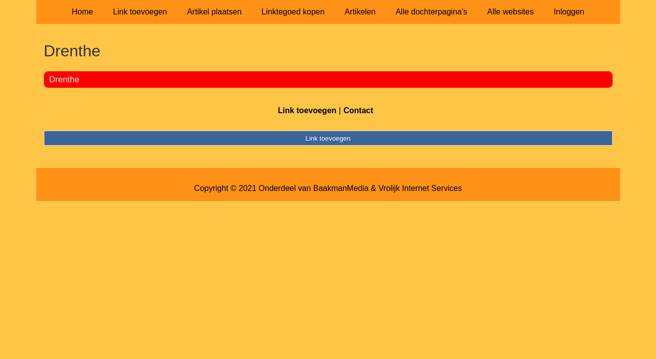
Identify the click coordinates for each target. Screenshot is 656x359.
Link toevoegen (140, 11)
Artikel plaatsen (214, 11)
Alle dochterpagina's (431, 11)
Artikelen (360, 11)
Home (82, 11)
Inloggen (569, 11)
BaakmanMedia (341, 188)
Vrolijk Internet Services (419, 188)
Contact (358, 110)
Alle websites (510, 11)
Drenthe (64, 79)
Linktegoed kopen (292, 11)
